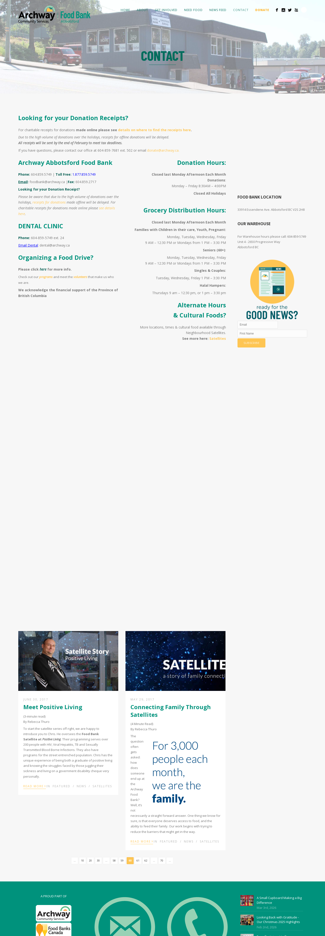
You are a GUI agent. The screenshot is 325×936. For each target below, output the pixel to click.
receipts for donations (49, 202)
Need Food (193, 10)
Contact (241, 10)
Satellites (217, 338)
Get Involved (166, 10)
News (81, 786)
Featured (61, 786)
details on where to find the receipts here (154, 130)
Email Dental (28, 245)
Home (125, 10)
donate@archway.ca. (163, 150)
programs (46, 277)
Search (304, 10)
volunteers (80, 277)
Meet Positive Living (52, 707)
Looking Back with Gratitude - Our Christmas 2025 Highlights (278, 919)
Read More (34, 785)
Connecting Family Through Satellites (171, 710)
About (142, 10)
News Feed (217, 10)
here (43, 269)
